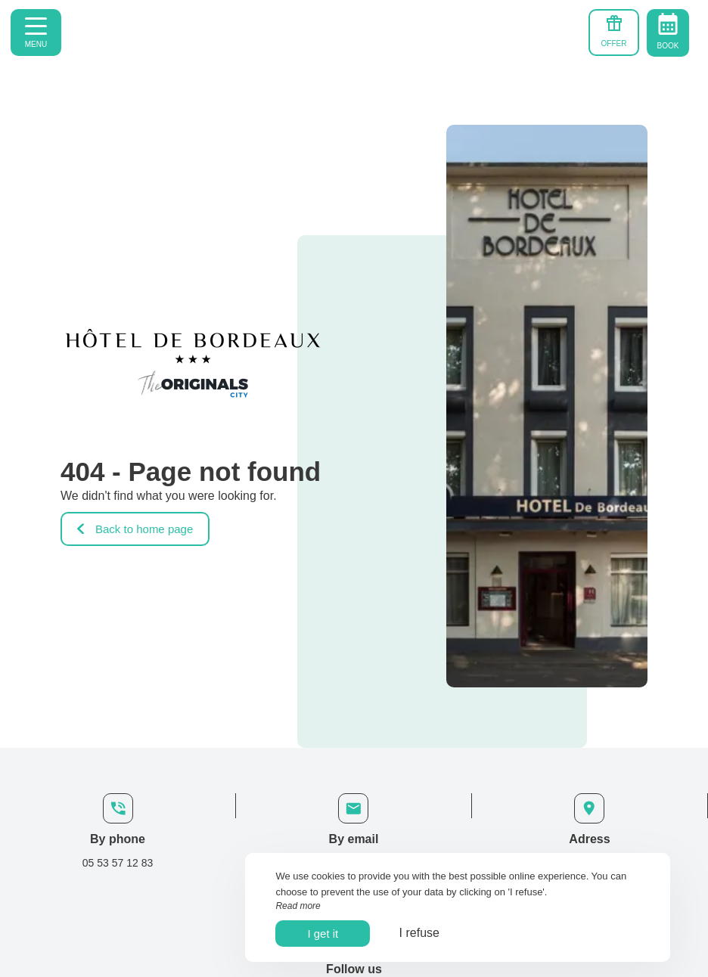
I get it (322, 933)
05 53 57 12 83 (117, 863)
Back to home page (135, 529)
